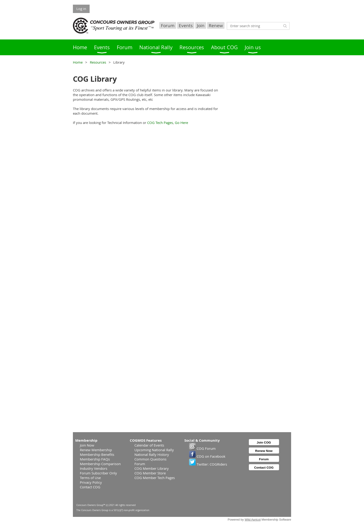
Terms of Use (90, 477)
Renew (216, 25)
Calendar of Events (149, 445)
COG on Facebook (207, 456)
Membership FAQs (95, 459)
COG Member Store (150, 473)
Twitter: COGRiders (208, 464)
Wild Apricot (253, 519)
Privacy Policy (91, 482)
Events (186, 25)
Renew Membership (96, 449)
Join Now (87, 445)
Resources (98, 62)
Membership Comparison (100, 463)
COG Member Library (151, 468)
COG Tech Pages (160, 122)
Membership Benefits (97, 454)
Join (201, 25)
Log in (81, 8)
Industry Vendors (93, 468)
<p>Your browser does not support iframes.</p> (147, 280)
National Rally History (151, 454)
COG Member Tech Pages (154, 477)
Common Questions (150, 459)
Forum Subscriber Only (98, 473)
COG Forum (202, 448)
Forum (168, 25)
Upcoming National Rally (154, 449)
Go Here (181, 122)
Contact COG (90, 487)
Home (78, 62)
